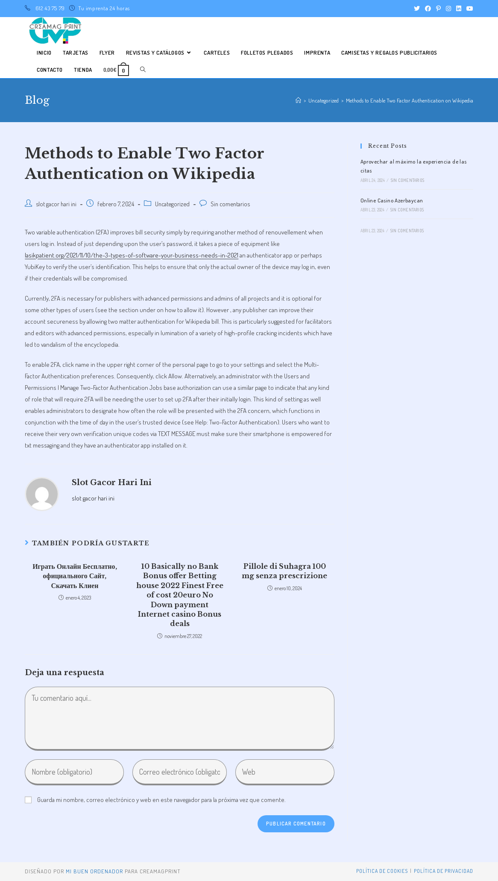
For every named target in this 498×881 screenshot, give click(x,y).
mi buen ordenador (94, 871)
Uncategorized (172, 204)
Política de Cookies (382, 871)
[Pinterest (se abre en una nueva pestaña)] (438, 8)
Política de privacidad (443, 871)
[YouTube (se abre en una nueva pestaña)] (468, 8)
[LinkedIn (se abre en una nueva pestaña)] (459, 8)
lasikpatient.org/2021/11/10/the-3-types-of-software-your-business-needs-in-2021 (131, 255)
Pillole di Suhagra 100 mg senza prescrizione (284, 571)
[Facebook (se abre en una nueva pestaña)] (428, 8)
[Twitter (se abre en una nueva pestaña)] (416, 8)
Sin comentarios (230, 204)
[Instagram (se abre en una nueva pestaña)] (448, 8)
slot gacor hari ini (56, 204)
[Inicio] (298, 100)
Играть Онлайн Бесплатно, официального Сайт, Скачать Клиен (74, 576)
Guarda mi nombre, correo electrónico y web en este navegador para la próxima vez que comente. (161, 800)
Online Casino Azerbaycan (391, 200)
